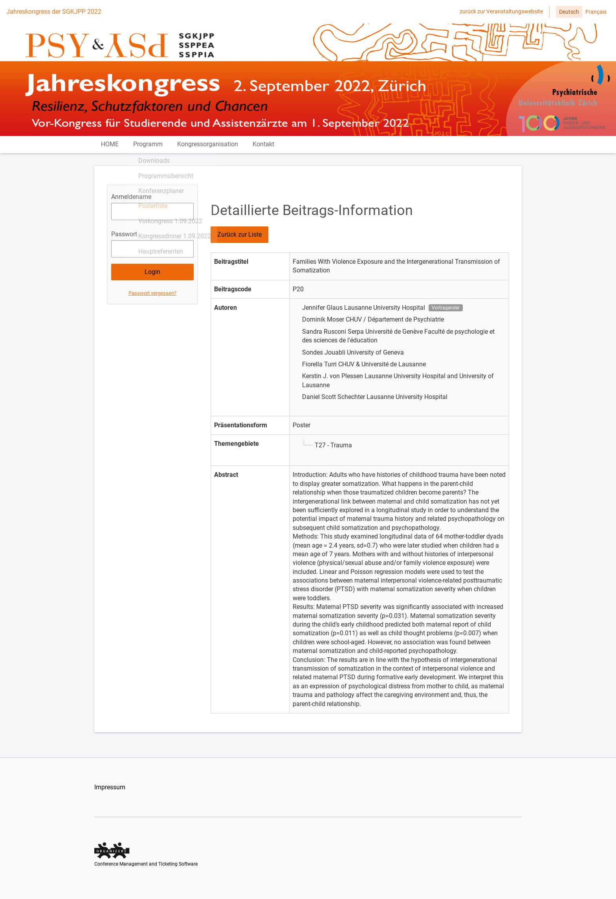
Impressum (109, 794)
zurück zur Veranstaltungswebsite (501, 11)
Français (596, 12)
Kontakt (268, 148)
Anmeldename (131, 204)
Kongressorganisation (211, 148)
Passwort (124, 241)
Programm (150, 148)
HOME (111, 148)
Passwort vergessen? (152, 300)
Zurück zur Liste (239, 242)
